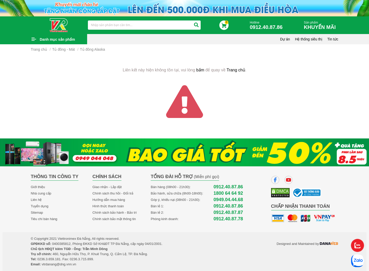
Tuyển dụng (39, 206)
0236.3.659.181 (48, 259)
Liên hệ (36, 200)
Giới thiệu (38, 187)
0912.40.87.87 (228, 212)
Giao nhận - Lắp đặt (107, 187)
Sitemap (37, 212)
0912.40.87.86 (228, 187)
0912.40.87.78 (228, 219)
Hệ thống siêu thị (308, 39)
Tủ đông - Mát (63, 49)
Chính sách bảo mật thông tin (114, 219)
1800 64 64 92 (228, 193)
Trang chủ (39, 49)
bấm (200, 70)
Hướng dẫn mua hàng (109, 200)
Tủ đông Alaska (92, 49)
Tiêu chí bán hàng (44, 219)
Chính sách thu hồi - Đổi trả (113, 193)
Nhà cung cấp (41, 193)
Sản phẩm (321, 25)
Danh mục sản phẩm (57, 39)
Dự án (285, 39)
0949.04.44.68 (228, 200)
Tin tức (332, 39)
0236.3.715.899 (81, 259)
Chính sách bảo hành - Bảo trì (115, 212)
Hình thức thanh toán (108, 206)
